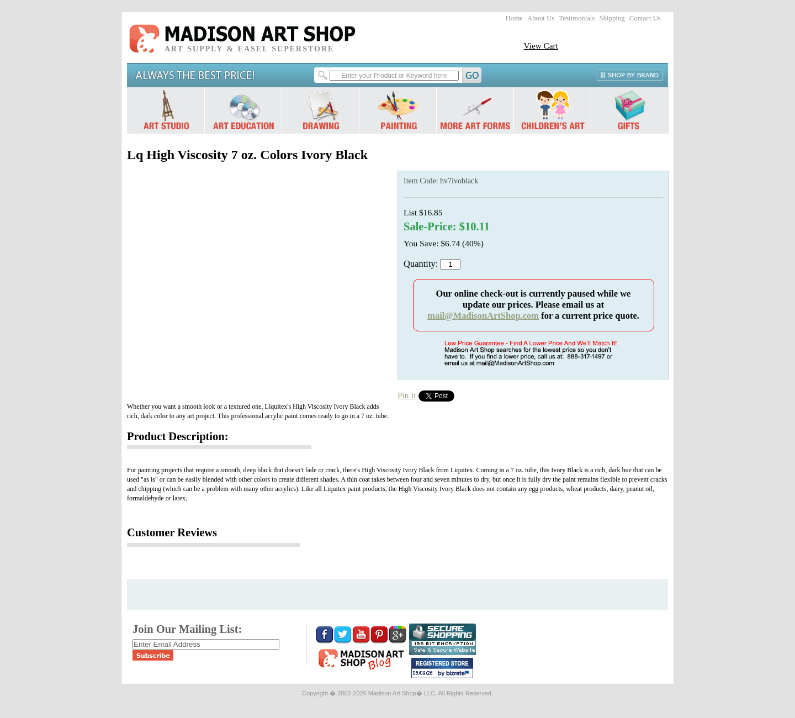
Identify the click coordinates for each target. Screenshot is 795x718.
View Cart (540, 45)
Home (514, 18)
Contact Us (645, 18)
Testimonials (577, 18)
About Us (540, 18)
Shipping (612, 18)
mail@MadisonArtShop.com (483, 315)
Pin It (407, 395)
